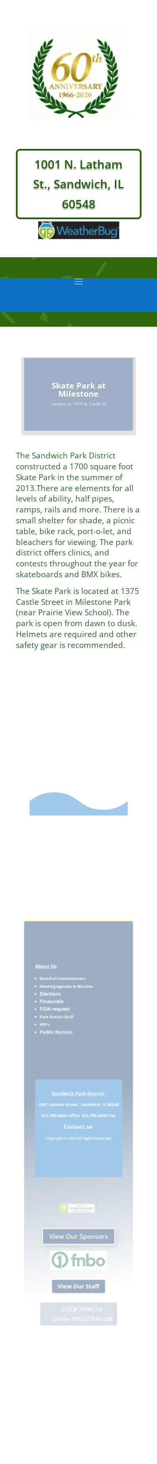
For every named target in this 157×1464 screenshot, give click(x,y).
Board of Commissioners (64, 1002)
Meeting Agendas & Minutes (68, 1008)
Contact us (79, 1129)
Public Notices (59, 1048)
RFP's (49, 1041)
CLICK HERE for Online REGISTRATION (82, 1289)
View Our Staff (78, 1265)
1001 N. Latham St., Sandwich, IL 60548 (78, 184)
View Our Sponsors (79, 1222)
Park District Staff (60, 1034)
